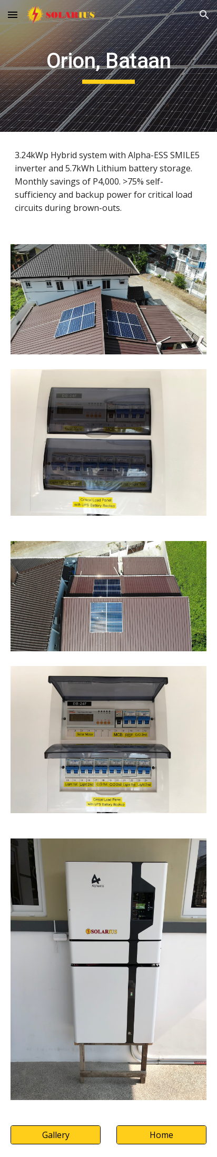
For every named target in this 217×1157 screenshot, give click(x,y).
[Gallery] (55, 1135)
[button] (12, 14)
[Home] (161, 1135)
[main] (108, 66)
